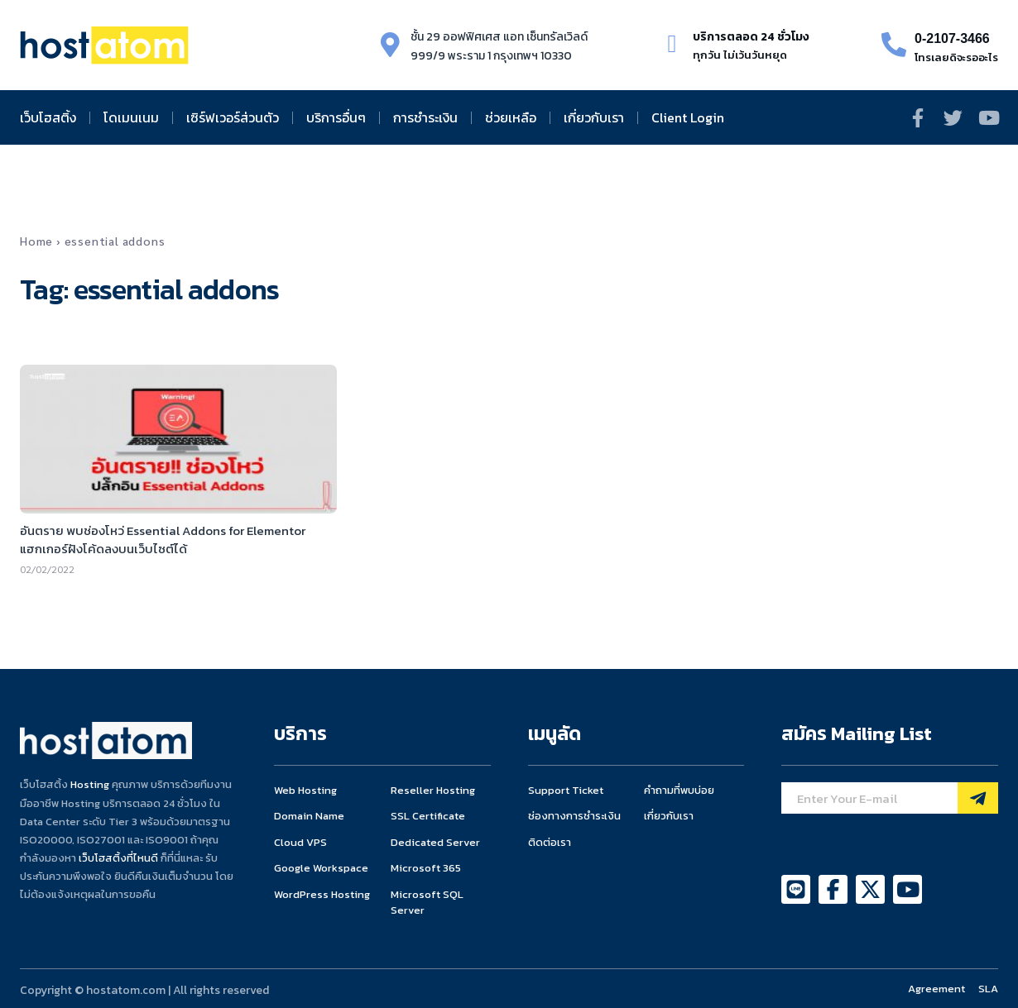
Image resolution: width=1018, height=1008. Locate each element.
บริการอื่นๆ (336, 117)
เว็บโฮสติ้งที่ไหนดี (118, 858)
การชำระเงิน (425, 117)
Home (36, 240)
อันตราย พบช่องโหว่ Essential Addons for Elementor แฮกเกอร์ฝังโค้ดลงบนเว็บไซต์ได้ (162, 540)
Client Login (687, 117)
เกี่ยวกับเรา (594, 117)
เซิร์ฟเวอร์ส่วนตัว (232, 117)
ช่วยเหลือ (510, 117)
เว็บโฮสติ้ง (48, 117)
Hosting (89, 784)
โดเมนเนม (131, 117)
